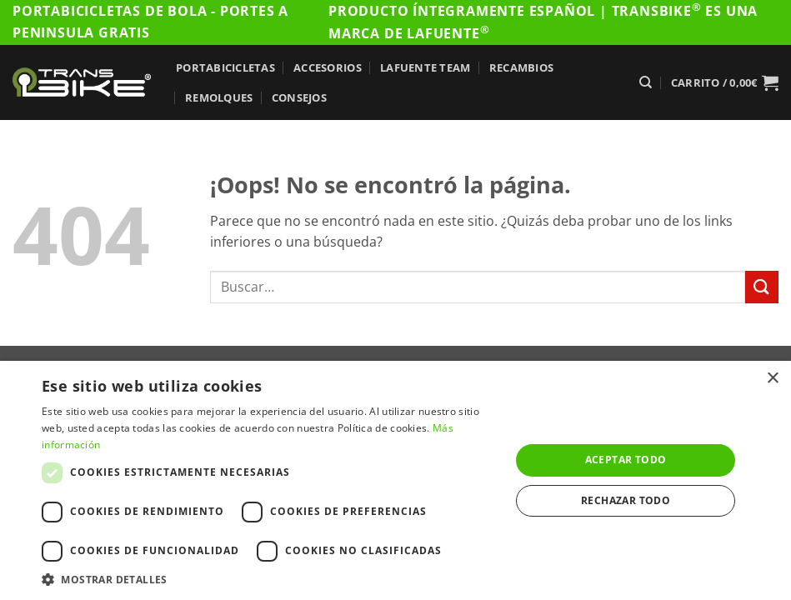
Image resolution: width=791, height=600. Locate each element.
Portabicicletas (225, 67)
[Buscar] (645, 82)
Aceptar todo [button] (626, 459)
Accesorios (327, 67)
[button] (724, 82)
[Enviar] (761, 287)
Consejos (299, 97)
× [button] (772, 378)
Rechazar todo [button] (625, 500)
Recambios (521, 67)
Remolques (219, 97)
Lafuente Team (425, 67)
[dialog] (395, 480)
